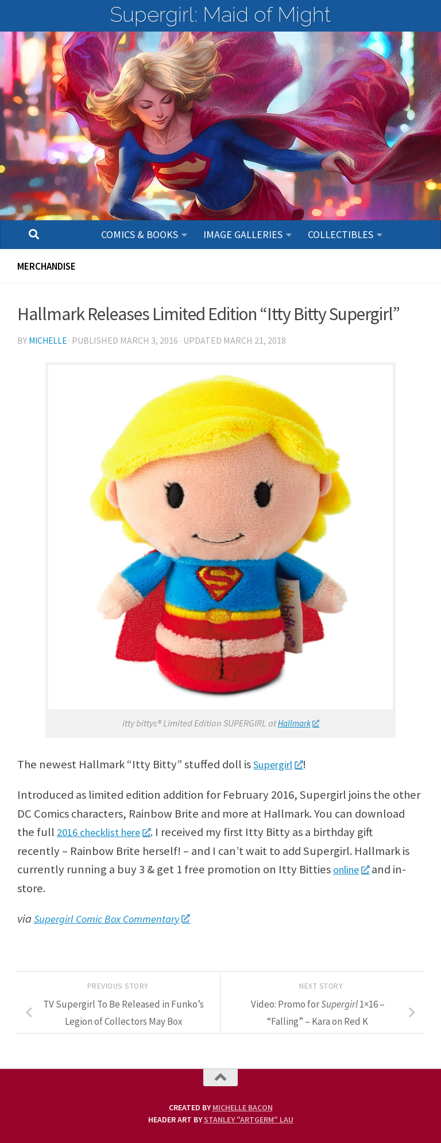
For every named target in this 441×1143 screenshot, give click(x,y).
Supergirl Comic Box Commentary (119, 918)
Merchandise (49, 266)
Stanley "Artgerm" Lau (248, 1119)
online (354, 869)
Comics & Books (139, 234)
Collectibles (340, 234)
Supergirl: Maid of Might (220, 14)
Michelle (49, 340)
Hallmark (298, 723)
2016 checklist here (109, 832)
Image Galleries (243, 234)
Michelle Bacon (242, 1107)
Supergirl (282, 764)
